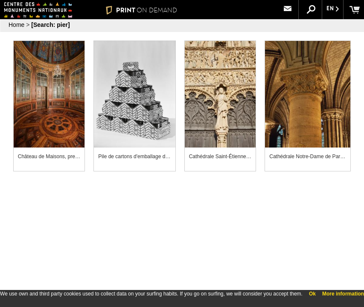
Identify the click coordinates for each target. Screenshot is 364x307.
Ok (312, 294)
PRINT (141, 10)
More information (343, 294)
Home (16, 24)
